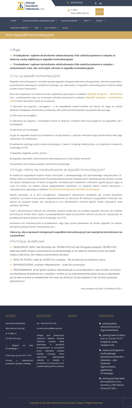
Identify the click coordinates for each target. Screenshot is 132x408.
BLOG (65, 28)
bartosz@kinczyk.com (80, 13)
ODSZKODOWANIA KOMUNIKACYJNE (39, 20)
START (13, 20)
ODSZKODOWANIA (69, 20)
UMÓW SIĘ (99, 12)
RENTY (87, 20)
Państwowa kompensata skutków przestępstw (74, 189)
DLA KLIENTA (50, 28)
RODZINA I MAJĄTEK (19, 28)
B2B (36, 28)
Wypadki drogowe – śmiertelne (104, 93)
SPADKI (99, 20)
